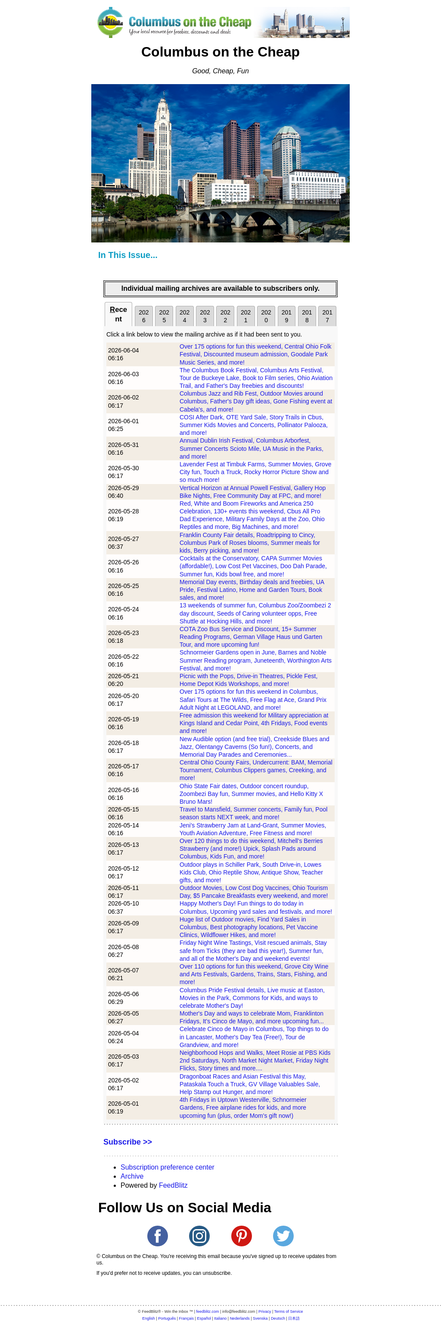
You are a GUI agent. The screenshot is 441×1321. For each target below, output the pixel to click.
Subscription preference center (167, 1167)
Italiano (220, 1318)
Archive (132, 1176)
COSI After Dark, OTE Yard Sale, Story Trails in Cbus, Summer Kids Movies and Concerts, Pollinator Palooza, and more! (254, 425)
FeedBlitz (173, 1185)
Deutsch (278, 1318)
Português (167, 1318)
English (148, 1318)
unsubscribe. (217, 1273)
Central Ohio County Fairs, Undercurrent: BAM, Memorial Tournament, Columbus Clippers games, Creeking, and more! (256, 770)
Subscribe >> (127, 1142)
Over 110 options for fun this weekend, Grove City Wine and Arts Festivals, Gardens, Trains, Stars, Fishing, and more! (254, 974)
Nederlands (240, 1318)
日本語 (294, 1318)
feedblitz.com (207, 1311)
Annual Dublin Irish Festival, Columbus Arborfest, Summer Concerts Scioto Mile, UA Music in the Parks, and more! (251, 448)
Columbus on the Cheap (220, 52)
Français (186, 1318)
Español (204, 1318)
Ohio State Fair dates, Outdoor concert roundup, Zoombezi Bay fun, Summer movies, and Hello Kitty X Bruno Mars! (251, 794)
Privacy (264, 1311)
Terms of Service (288, 1311)
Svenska (260, 1318)
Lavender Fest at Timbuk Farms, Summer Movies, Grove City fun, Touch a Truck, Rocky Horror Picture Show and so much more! (255, 472)
